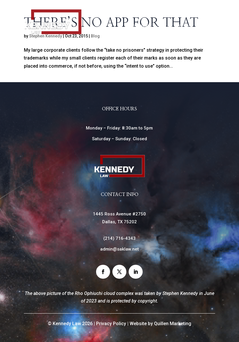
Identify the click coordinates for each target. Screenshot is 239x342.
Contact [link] (200, 37)
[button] (103, 272)
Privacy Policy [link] (111, 323)
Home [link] (157, 14)
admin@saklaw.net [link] (119, 249)
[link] (53, 33)
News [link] (205, 26)
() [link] (119, 238)
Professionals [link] (152, 26)
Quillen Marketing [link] (172, 323)
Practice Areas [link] (191, 14)
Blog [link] (185, 26)
